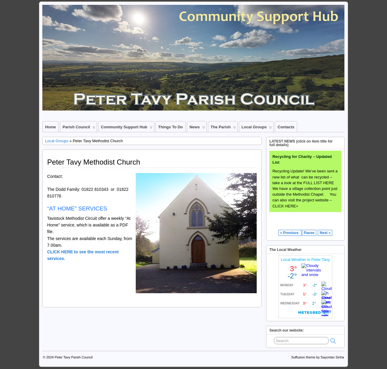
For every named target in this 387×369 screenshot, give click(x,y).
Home (50, 127)
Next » (325, 233)
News (197, 128)
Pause (309, 233)
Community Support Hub (126, 128)
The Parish (223, 128)
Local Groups (257, 128)
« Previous (290, 233)
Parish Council (79, 128)
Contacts (286, 127)
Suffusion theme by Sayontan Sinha (317, 357)
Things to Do (170, 127)
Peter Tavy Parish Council (74, 357)
